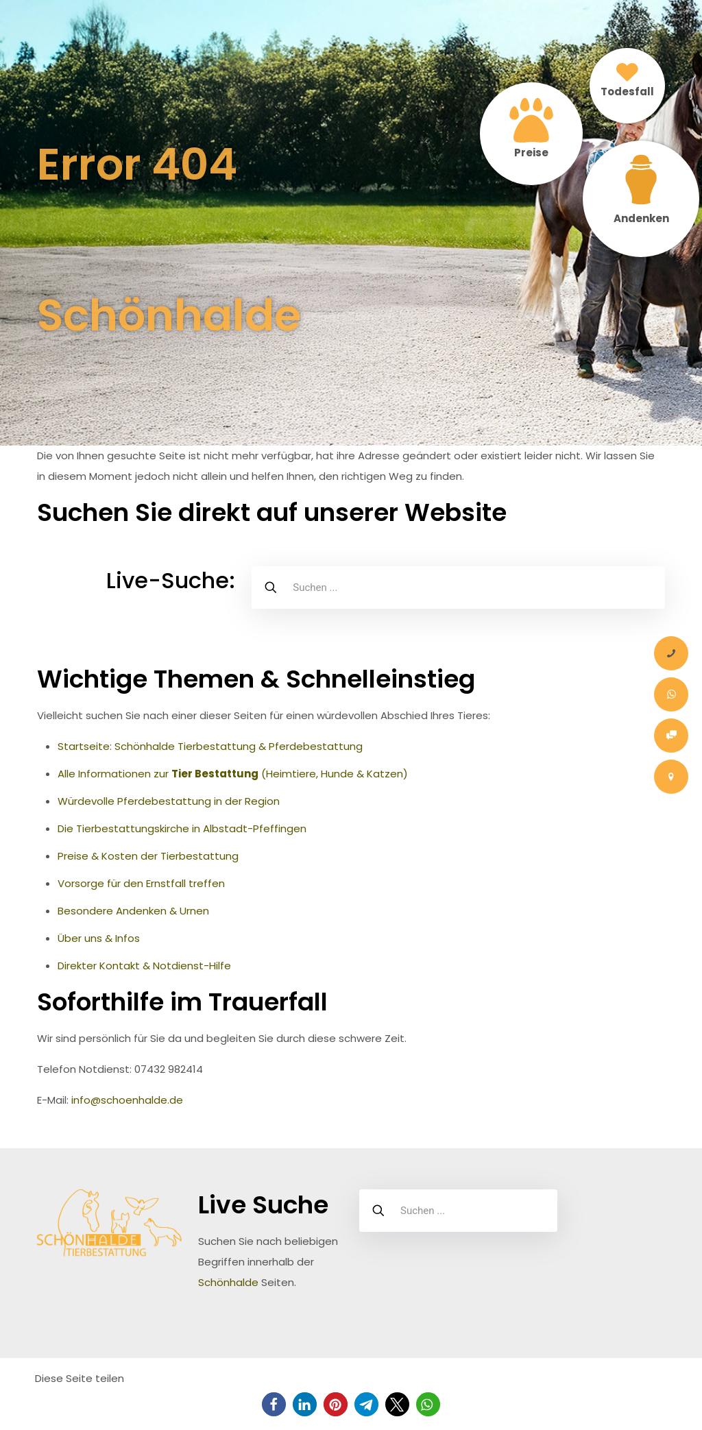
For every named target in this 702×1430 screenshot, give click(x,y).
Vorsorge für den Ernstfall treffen (141, 883)
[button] (274, 1404)
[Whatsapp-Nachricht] (671, 694)
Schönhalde (228, 1282)
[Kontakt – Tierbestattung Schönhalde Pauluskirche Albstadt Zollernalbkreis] (671, 777)
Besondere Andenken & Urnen (133, 911)
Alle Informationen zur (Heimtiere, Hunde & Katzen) (233, 773)
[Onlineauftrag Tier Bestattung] (671, 735)
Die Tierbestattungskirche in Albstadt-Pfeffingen (182, 828)
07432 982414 (168, 1069)
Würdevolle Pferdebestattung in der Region (169, 801)
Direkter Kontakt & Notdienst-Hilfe (144, 965)
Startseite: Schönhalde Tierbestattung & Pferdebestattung (210, 746)
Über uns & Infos (99, 938)
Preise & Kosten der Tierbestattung (148, 856)
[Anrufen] (671, 653)
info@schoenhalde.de (127, 1100)
